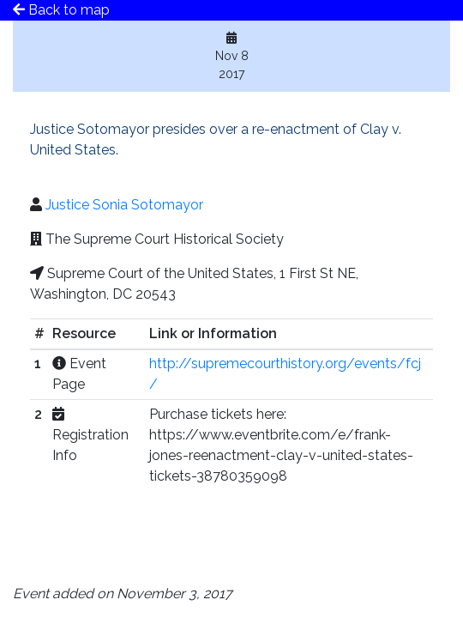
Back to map (61, 10)
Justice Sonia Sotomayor (124, 205)
